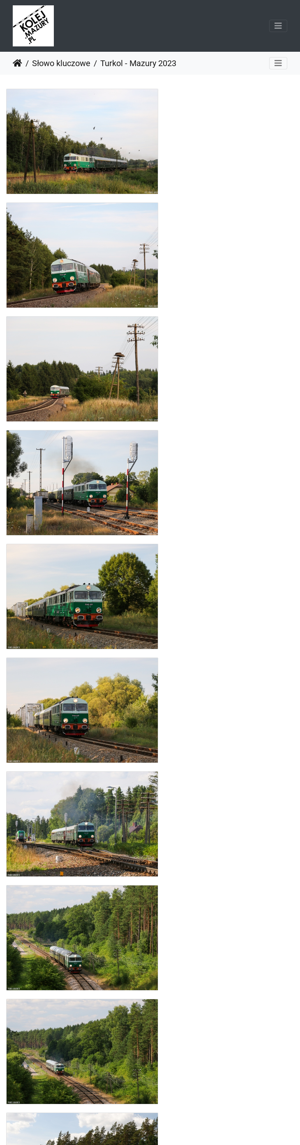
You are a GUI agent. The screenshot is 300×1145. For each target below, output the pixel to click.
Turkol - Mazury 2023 (138, 63)
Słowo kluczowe (61, 63)
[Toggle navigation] (278, 26)
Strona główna (17, 63)
